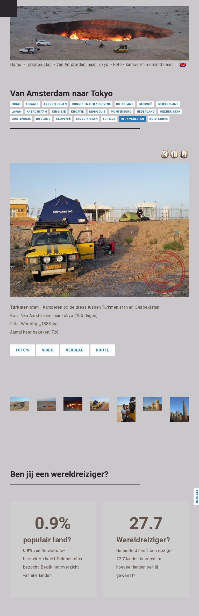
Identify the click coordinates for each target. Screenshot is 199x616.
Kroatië (77, 111)
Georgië (145, 104)
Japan (17, 111)
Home (16, 104)
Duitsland (125, 104)
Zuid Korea (158, 119)
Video (48, 350)
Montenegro (121, 111)
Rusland (43, 119)
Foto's (23, 350)
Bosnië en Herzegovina (91, 104)
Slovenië (63, 119)
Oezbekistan (170, 111)
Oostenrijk (21, 119)
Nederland (146, 111)
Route (102, 350)
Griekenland (168, 104)
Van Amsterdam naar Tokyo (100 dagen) (59, 315)
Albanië (32, 104)
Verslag (75, 350)
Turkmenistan (132, 119)
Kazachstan (36, 111)
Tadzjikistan (86, 119)
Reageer (196, 496)
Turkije (109, 119)
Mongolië (97, 111)
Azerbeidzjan (55, 104)
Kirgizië (59, 111)
